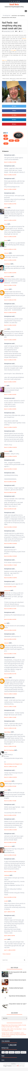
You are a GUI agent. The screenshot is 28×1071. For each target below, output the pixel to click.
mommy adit (7, 590)
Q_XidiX (6, 901)
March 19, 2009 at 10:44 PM (10, 427)
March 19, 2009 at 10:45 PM (10, 447)
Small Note (14, 4)
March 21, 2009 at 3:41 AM (10, 728)
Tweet (14, 106)
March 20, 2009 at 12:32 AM (10, 469)
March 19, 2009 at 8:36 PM (10, 312)
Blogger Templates (7, 1065)
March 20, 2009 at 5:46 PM (10, 630)
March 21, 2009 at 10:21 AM (10, 766)
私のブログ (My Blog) (9, 750)
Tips (3, 1052)
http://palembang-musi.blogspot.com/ (13, 764)
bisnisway (6, 451)
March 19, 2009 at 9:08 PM (10, 339)
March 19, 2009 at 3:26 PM (10, 174)
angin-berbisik (7, 781)
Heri (5, 623)
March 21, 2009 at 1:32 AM (10, 706)
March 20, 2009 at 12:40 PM (10, 577)
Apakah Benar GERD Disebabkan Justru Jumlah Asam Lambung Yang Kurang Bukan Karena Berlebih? (14, 1034)
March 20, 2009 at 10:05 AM (10, 556)
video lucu (23, 1052)
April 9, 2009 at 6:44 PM (9, 935)
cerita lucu (11, 1052)
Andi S (5, 939)
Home (2, 1060)
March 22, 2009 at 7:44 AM (10, 800)
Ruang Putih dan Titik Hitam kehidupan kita (17, 996)
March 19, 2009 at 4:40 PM (10, 220)
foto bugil (17, 1052)
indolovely (6, 875)
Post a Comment (6, 954)
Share (14, 110)
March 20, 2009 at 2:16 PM (10, 608)
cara (7, 1052)
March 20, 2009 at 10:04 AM (10, 543)
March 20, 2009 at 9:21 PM (10, 673)
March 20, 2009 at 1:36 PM (10, 586)
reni (5, 385)
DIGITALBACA (7, 276)
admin (4, 133)
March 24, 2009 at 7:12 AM (10, 871)
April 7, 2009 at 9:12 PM (9, 911)
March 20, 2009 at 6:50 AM (10, 481)
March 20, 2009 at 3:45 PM (10, 619)
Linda (5, 329)
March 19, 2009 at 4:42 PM (10, 236)
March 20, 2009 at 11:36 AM (10, 565)
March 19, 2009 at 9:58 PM (10, 409)
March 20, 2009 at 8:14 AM (10, 492)
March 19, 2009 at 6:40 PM (10, 272)
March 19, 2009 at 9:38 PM (10, 381)
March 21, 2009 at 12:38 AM (10, 693)
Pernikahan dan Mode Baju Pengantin (16, 988)
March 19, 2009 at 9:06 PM (10, 325)
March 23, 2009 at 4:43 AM (10, 842)
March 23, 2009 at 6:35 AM (10, 855)
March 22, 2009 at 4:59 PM (10, 815)
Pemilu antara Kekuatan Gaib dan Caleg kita (17, 980)
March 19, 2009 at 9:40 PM (10, 394)
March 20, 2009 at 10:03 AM (10, 527)
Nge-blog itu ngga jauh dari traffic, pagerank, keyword (17, 972)
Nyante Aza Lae (8, 846)
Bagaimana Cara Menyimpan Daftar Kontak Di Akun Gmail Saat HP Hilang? (14, 1026)
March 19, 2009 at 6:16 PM (10, 249)
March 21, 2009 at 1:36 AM (10, 717)
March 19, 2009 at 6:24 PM (10, 260)
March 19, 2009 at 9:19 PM (10, 359)
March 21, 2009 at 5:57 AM (10, 746)
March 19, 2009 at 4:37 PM (10, 203)
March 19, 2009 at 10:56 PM (10, 456)
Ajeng (5, 224)
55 (17, 31)
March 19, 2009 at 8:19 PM (10, 299)
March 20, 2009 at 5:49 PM (10, 639)
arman (5, 790)
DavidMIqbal (7, 264)
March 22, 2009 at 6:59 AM (10, 786)
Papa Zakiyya (7, 732)
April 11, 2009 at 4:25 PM (9, 950)
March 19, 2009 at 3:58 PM (10, 189)
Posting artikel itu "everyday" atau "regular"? (18, 1004)
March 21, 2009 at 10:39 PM (10, 777)
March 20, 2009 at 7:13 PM (10, 653)
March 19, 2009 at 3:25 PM (10, 162)
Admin (5, 207)
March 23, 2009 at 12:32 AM (10, 829)
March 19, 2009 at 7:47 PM (10, 285)
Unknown (6, 253)
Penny (5, 240)
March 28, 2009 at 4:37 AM (10, 897)
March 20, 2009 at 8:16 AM (10, 508)
